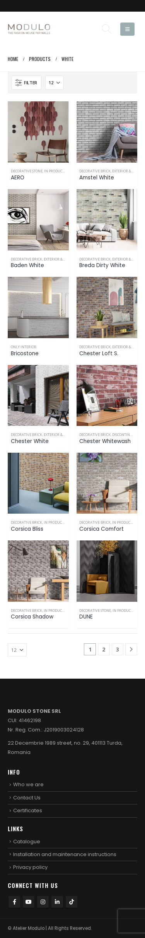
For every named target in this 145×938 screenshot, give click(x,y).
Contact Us (27, 797)
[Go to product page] (38, 132)
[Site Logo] (29, 29)
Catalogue (26, 841)
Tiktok (71, 902)
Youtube (28, 902)
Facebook (14, 902)
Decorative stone (27, 171)
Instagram (43, 902)
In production (57, 171)
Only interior (23, 346)
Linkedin (57, 902)
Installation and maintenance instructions (64, 854)
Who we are (28, 784)
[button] (107, 29)
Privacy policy (30, 867)
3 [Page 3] (117, 649)
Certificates (27, 810)
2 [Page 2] (103, 649)
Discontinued (124, 434)
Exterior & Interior (61, 259)
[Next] (131, 649)
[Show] (54, 83)
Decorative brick (95, 171)
